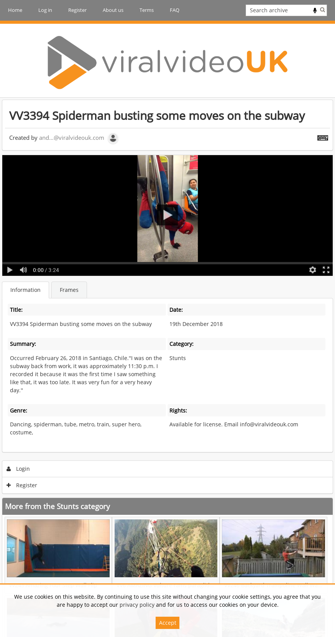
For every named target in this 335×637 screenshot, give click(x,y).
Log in (45, 10)
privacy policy (137, 604)
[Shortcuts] (322, 136)
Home (15, 10)
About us (113, 10)
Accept (167, 622)
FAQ (174, 10)
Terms (147, 10)
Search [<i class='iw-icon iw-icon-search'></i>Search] (322, 9)
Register (77, 10)
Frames (69, 289)
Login (18, 468)
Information (25, 289)
